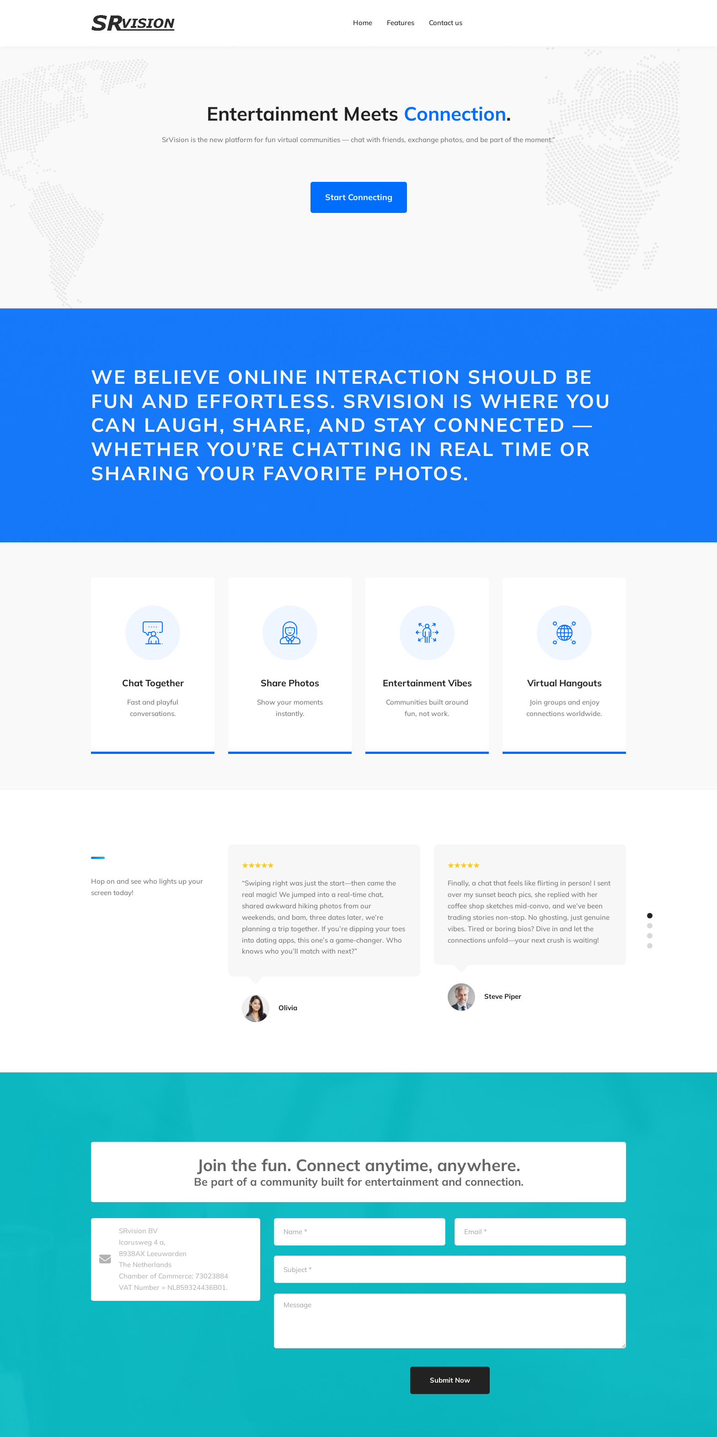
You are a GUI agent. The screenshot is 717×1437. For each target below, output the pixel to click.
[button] (649, 983)
